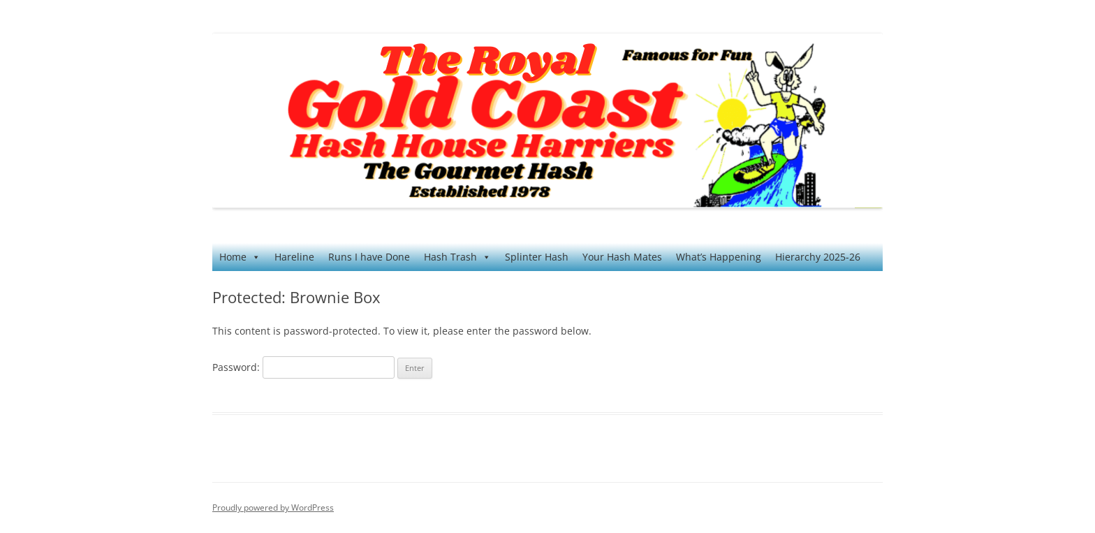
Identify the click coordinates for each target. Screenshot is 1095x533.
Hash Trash (457, 257)
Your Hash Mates (622, 256)
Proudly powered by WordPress (273, 507)
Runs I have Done (369, 256)
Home (239, 257)
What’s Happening (718, 256)
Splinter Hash (536, 256)
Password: (303, 367)
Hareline (294, 256)
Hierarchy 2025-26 (817, 256)
